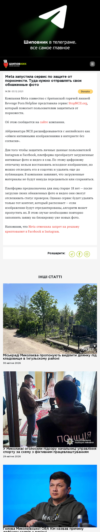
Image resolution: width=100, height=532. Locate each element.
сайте (44, 122)
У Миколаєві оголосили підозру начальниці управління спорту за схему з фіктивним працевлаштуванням (49, 450)
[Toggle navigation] (92, 65)
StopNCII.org (78, 103)
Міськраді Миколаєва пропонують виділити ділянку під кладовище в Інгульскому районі (50, 357)
